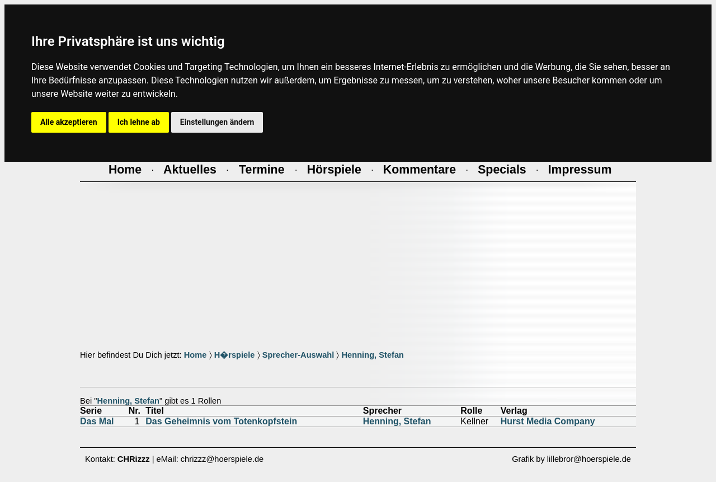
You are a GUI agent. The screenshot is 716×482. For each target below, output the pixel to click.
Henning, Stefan (372, 354)
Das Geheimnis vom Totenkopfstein (221, 421)
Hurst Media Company (548, 421)
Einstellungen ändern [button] (217, 122)
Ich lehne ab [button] (138, 122)
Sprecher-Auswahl (298, 354)
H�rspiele (234, 354)
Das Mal (97, 421)
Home (195, 354)
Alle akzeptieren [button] (68, 122)
